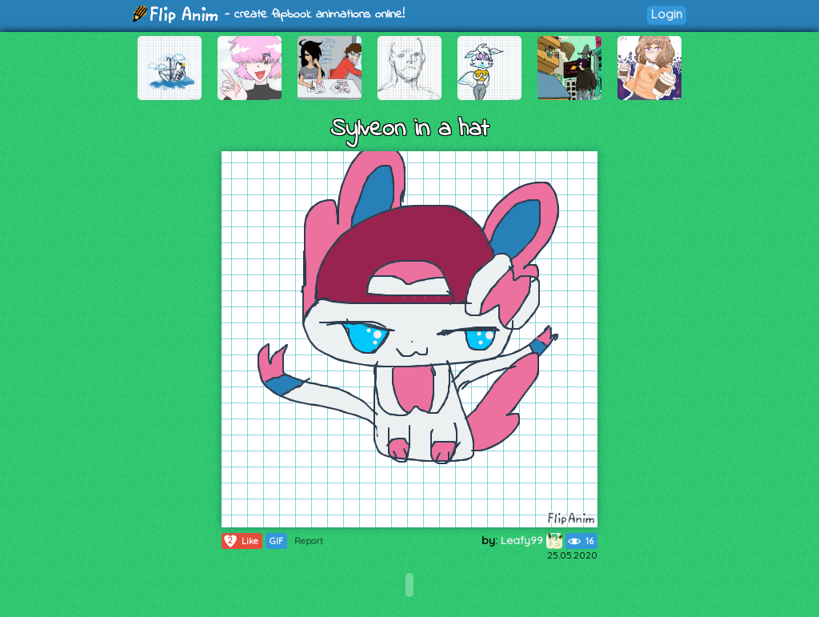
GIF (276, 541)
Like (240, 541)
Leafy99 (531, 540)
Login (666, 14)
